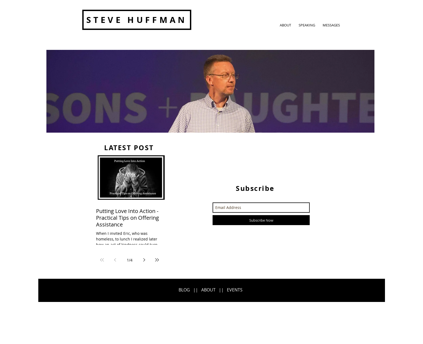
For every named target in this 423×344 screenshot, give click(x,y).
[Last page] (157, 260)
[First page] (102, 260)
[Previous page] (115, 260)
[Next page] (144, 260)
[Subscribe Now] (261, 220)
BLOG (184, 290)
